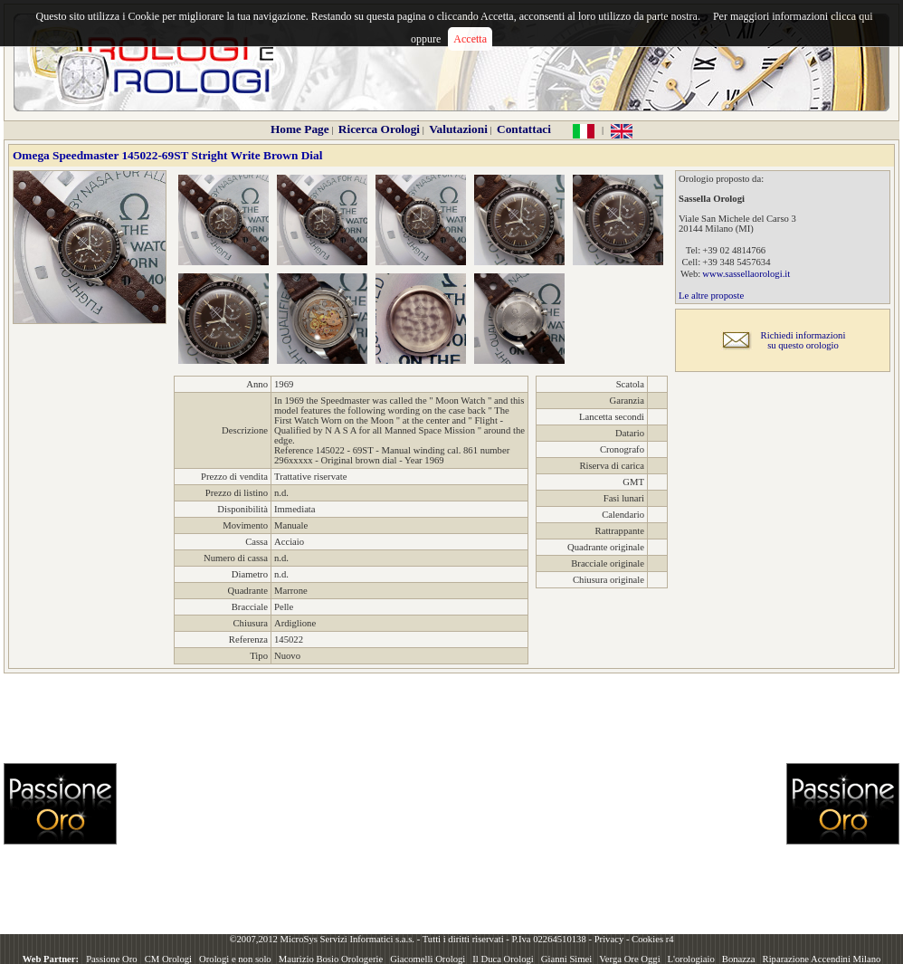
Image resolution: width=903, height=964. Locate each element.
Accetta (470, 39)
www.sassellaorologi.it (746, 274)
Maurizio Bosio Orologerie (331, 959)
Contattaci (524, 129)
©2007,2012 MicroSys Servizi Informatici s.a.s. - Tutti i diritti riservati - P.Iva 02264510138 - (411, 939)
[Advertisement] (410, 804)
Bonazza (739, 959)
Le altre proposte (711, 296)
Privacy (609, 939)
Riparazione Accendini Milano (822, 959)
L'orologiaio (691, 959)
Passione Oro (112, 959)
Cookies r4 (652, 939)
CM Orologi (168, 959)
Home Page (300, 129)
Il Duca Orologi (502, 959)
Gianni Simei (567, 959)
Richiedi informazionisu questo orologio (803, 340)
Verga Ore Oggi (629, 959)
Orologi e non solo (235, 959)
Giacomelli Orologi (427, 959)
